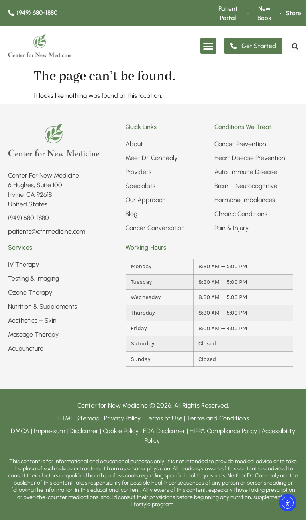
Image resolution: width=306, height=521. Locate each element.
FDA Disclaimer (164, 432)
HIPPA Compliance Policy (224, 432)
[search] (294, 46)
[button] (208, 47)
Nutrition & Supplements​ (42, 307)
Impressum (49, 432)
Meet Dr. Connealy (151, 158)
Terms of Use (163, 419)
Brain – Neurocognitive (245, 186)
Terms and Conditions (218, 419)
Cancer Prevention (240, 145)
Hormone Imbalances (244, 200)
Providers (138, 172)
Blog (131, 214)
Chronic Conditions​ (240, 214)
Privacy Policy (123, 419)
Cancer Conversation (155, 228)
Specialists (140, 186)
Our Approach (146, 200)
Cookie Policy (121, 432)
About (134, 145)
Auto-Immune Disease (245, 172)
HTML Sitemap (78, 419)
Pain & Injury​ (231, 228)
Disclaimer (83, 432)
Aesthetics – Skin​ (32, 321)
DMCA (20, 432)
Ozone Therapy (30, 293)
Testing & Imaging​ (33, 279)
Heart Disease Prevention (249, 158)
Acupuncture (25, 349)
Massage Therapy (33, 335)
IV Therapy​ (23, 265)
